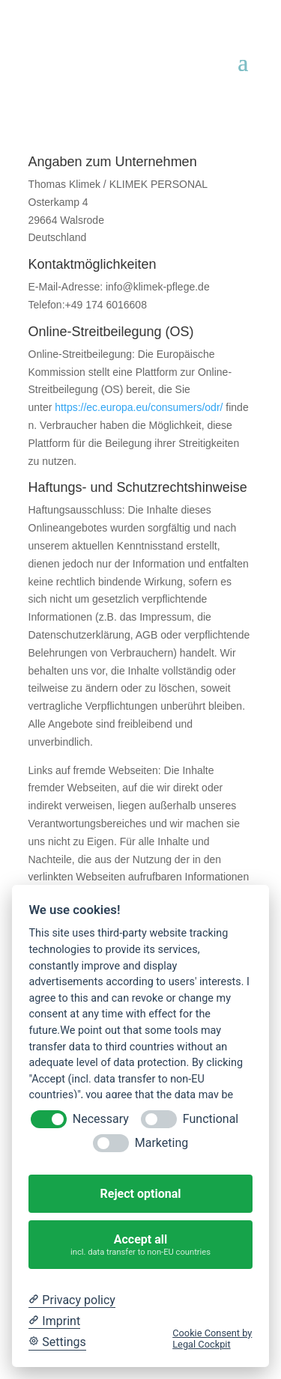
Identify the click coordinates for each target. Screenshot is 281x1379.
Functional (210, 1119)
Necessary (101, 1119)
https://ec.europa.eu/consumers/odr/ (139, 407)
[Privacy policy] (71, 1300)
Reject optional (140, 1194)
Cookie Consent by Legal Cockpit (212, 1338)
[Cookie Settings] (56, 1342)
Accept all (140, 1244)
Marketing (161, 1143)
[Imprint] (54, 1321)
